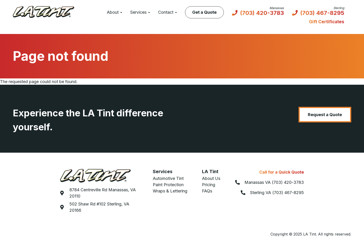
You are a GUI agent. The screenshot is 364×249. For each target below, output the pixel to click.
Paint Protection (168, 184)
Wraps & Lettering (170, 190)
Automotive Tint (168, 178)
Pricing (208, 184)
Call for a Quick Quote (281, 172)
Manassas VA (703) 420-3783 (274, 182)
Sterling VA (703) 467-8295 (277, 192)
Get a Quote (204, 12)
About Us (211, 178)
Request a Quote (325, 114)
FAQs (207, 190)
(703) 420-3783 (262, 13)
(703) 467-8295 (322, 13)
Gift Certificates (326, 21)
